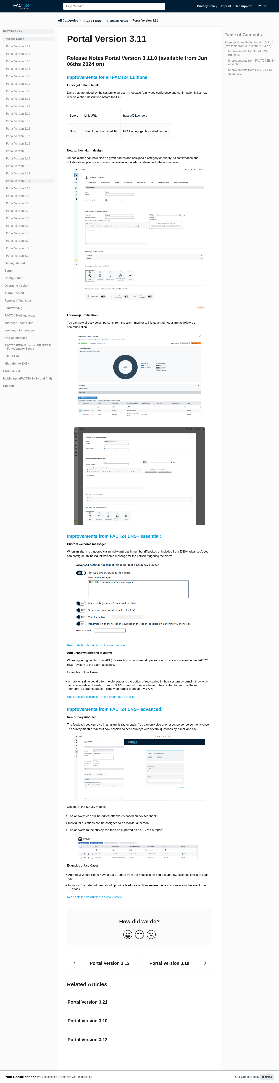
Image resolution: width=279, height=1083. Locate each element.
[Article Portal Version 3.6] (28, 218)
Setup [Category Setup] (8, 270)
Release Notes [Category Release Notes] (14, 38)
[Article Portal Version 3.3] (28, 241)
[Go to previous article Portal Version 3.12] (102, 963)
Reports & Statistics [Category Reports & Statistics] (18, 300)
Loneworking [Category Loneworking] (13, 308)
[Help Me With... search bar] (114, 6)
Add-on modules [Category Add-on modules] (16, 337)
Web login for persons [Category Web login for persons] (20, 330)
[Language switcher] (262, 6)
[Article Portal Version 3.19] (28, 121)
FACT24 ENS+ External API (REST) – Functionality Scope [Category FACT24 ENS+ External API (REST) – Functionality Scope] (28, 347)
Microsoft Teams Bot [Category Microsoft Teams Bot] (19, 323)
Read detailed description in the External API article (100, 697)
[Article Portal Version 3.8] (28, 203)
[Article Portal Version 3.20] (28, 113)
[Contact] (255, 6)
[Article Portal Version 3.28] (28, 54)
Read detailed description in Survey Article (94, 897)
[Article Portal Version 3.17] (28, 136)
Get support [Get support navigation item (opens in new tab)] (244, 6)
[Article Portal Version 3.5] (28, 226)
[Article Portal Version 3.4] (28, 233)
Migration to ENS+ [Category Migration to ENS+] (17, 363)
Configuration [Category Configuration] (14, 278)
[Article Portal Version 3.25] (28, 76)
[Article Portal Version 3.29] (28, 46)
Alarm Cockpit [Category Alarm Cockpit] (14, 293)
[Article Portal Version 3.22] (28, 98)
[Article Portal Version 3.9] (28, 196)
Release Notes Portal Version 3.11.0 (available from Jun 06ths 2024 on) (249, 44)
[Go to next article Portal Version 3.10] (176, 963)
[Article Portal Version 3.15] (28, 151)
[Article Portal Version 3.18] (28, 128)
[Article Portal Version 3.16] (28, 143)
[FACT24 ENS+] (93, 20)
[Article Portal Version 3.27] (28, 61)
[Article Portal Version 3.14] (28, 158)
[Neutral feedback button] (139, 935)
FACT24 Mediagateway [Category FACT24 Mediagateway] (20, 315)
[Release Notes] (118, 20)
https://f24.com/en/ (135, 115)
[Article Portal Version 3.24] (28, 84)
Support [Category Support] (8, 386)
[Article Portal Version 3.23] (28, 91)
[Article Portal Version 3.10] (28, 188)
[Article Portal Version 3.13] (28, 166)
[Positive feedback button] (127, 935)
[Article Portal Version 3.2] (28, 255)
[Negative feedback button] (151, 935)
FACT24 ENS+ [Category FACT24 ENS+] (12, 31)
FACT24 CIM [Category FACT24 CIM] (11, 371)
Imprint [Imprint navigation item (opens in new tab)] (226, 6)
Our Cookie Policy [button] (247, 1077)
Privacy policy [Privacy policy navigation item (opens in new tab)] (207, 6)
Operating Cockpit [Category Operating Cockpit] (17, 285)
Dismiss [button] (267, 1077)
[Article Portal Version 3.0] (28, 248)
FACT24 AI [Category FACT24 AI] (12, 356)
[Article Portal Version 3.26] (28, 69)
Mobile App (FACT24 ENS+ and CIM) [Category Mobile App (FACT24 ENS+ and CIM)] (27, 378)
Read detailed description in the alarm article (96, 645)
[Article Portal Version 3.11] (28, 181)
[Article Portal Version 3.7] (28, 211)
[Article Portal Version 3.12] (28, 173)
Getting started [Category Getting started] (15, 263)
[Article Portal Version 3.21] (28, 106)
